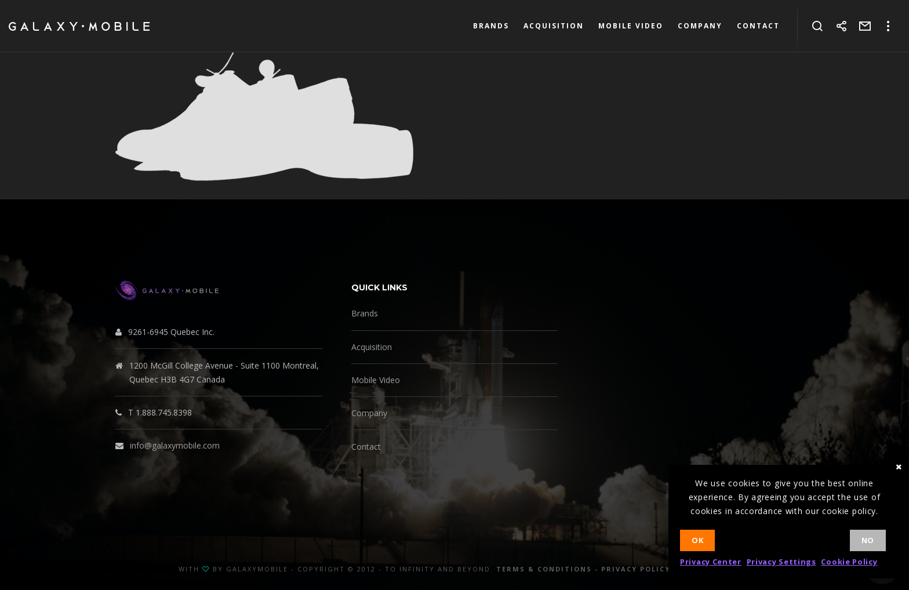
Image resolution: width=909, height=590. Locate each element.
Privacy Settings (781, 561)
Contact (366, 446)
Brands (364, 313)
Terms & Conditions (544, 568)
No (867, 540)
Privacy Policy (635, 568)
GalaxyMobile (257, 568)
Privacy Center (710, 561)
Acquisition (371, 346)
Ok (697, 540)
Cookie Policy (849, 561)
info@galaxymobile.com (175, 445)
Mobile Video (375, 379)
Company (369, 412)
